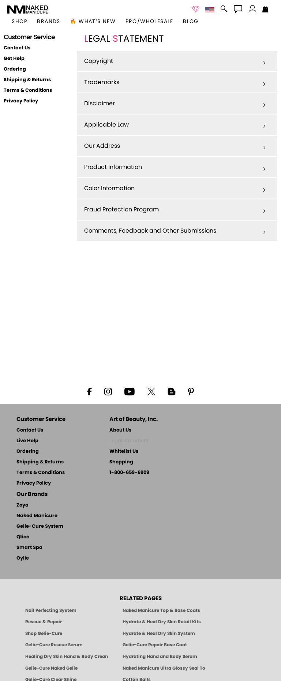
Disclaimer (175, 104)
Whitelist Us (123, 451)
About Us (120, 430)
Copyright (175, 61)
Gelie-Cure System (39, 526)
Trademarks (175, 82)
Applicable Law (175, 125)
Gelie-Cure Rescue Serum (54, 645)
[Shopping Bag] (265, 9)
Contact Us (17, 48)
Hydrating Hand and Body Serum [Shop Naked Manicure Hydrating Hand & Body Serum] (160, 656)
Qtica (23, 537)
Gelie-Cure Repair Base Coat (155, 645)
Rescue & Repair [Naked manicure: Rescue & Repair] (43, 622)
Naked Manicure (36, 515)
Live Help (27, 441)
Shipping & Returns (27, 80)
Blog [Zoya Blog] (191, 21)
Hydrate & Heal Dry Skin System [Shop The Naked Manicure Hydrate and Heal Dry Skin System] (159, 633)
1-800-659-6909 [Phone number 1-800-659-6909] (129, 472)
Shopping (121, 462)
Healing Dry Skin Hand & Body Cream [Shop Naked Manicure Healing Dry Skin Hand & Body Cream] (66, 656)
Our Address (175, 146)
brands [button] (48, 21)
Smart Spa (29, 547)
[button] (27, 9)
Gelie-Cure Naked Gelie (51, 668)
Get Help (14, 58)
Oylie (22, 558)
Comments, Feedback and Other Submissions (175, 231)
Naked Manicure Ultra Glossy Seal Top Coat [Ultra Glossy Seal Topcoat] (164, 668)
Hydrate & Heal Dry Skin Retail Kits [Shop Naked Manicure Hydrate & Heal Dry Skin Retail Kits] (162, 622)
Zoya (22, 505)
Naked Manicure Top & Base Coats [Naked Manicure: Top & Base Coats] (161, 610)
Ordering (15, 69)
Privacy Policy (21, 101)
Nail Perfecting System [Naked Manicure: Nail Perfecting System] (50, 610)
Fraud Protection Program (175, 210)
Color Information (175, 188)
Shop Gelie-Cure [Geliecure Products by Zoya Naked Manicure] (43, 633)
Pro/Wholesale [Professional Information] (149, 21)
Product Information (175, 167)
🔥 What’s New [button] (93, 21)
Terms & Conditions (28, 90)
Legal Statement (129, 441)
